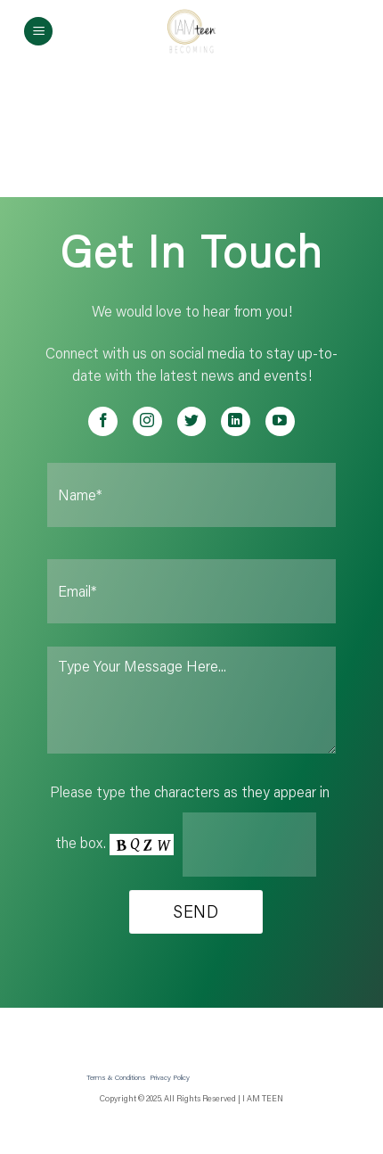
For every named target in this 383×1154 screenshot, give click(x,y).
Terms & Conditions (116, 1077)
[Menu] (38, 31)
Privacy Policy (170, 1077)
